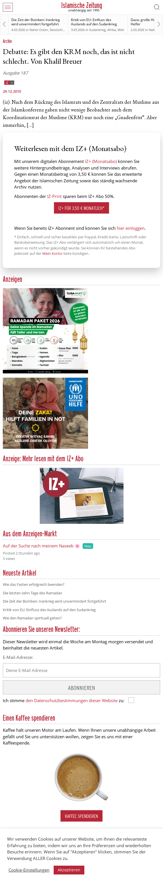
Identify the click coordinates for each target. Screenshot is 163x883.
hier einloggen (131, 228)
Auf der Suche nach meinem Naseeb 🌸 (41, 546)
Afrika (111, 30)
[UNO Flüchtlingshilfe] (45, 447)
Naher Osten (39, 30)
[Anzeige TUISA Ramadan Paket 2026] (45, 372)
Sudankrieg (97, 30)
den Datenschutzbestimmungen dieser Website (72, 700)
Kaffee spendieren (81, 816)
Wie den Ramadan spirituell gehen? (32, 618)
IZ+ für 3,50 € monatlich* (81, 208)
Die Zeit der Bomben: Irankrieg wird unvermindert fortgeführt (35, 21)
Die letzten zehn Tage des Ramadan (32, 592)
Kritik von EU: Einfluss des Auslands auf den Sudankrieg (94, 21)
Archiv (7, 41)
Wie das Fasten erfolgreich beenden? (33, 584)
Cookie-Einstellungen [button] (29, 870)
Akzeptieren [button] (69, 869)
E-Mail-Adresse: (18, 657)
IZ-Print (54, 196)
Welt (121, 30)
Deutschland (59, 30)
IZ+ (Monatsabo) (101, 161)
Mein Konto (52, 253)
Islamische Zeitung (81, 5)
